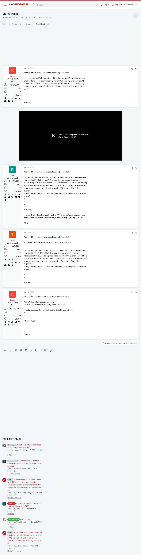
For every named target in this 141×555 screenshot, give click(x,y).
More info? (64, 72)
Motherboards (108, 303)
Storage (105, 314)
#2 (91, 168)
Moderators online (107, 388)
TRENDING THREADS (106, 149)
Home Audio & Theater (111, 351)
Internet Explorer (45, 17)
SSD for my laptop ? (114, 309)
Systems (105, 224)
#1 (91, 69)
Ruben (7, 17)
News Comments (109, 208)
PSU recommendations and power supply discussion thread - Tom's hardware (119, 174)
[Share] (87, 68)
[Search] (65, 4)
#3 (91, 233)
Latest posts (103, 289)
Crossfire (32, 17)
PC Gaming (106, 166)
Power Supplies (108, 184)
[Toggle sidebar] (135, 15)
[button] (5, 4)
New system (113, 229)
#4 (91, 292)
